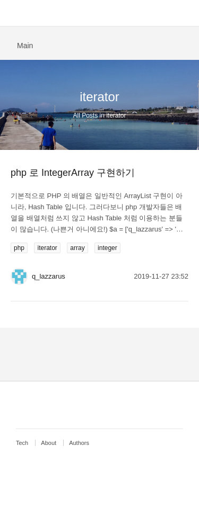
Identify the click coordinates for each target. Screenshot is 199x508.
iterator (47, 248)
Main (25, 45)
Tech (22, 443)
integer (107, 248)
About (48, 443)
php (19, 248)
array (77, 248)
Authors (79, 443)
